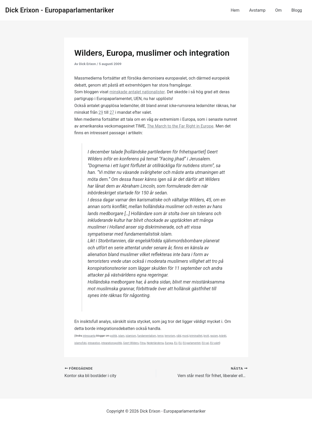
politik (113, 335)
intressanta (89, 335)
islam (121, 335)
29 (101, 112)
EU (175, 343)
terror (160, 335)
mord (185, 335)
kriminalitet (196, 335)
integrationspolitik (111, 343)
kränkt (222, 335)
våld (178, 335)
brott (206, 335)
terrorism (170, 335)
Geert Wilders (131, 343)
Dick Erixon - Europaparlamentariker (59, 10)
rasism (214, 335)
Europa (169, 343)
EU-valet (214, 343)
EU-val (205, 343)
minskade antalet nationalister (137, 91)
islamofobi (80, 343)
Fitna (142, 343)
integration (94, 343)
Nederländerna (155, 343)
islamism (131, 335)
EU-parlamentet (192, 343)
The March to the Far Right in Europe (180, 126)
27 (112, 112)
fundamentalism (146, 335)
